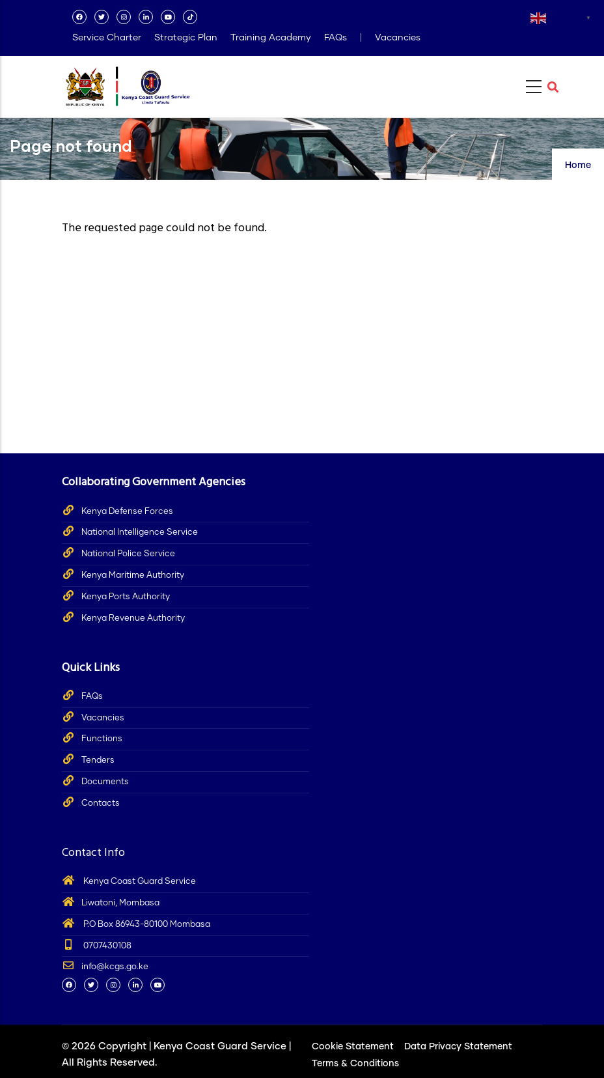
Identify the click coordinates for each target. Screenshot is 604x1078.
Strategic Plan (185, 37)
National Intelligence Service (139, 532)
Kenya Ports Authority (125, 597)
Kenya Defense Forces (127, 511)
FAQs (335, 37)
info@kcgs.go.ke (105, 967)
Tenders (98, 760)
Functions (101, 739)
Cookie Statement (353, 1046)
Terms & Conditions (355, 1063)
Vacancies (397, 37)
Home (578, 165)
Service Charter (106, 37)
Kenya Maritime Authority (132, 575)
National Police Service (128, 554)
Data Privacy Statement (458, 1046)
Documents (105, 782)
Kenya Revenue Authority (133, 618)
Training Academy (270, 37)
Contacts (100, 803)
